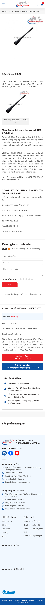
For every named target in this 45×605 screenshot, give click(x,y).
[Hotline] (22, 473)
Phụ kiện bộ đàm (18, 11)
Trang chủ (6, 11)
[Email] (22, 482)
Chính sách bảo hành (32, 521)
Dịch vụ (5, 532)
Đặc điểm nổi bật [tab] (11, 74)
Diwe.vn (26, 602)
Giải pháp (6, 529)
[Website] (4, 453)
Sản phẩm (6, 525)
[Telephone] (22, 476)
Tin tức (5, 536)
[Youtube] (17, 453)
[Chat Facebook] (10, 453)
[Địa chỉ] (22, 468)
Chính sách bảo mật (32, 525)
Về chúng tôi (7, 521)
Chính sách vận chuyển (33, 536)
